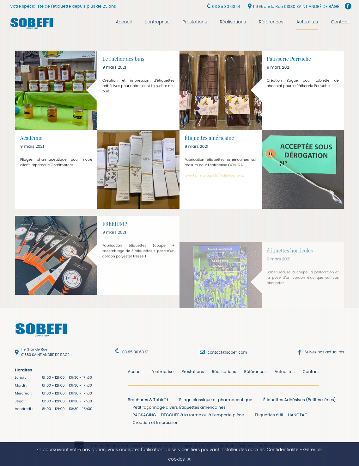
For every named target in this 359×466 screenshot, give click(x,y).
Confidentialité (282, 449)
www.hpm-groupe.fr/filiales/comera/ (215, 178)
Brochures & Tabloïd (148, 399)
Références (271, 22)
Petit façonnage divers (155, 407)
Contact (340, 22)
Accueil (123, 22)
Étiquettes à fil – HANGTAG (281, 415)
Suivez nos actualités (324, 352)
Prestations (195, 22)
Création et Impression (156, 422)
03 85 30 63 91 (226, 6)
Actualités (307, 22)
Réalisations (233, 22)
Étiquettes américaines (202, 407)
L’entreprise (157, 22)
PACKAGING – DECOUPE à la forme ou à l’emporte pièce (188, 415)
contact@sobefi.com (227, 352)
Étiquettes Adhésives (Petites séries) (299, 399)
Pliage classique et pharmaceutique (215, 399)
